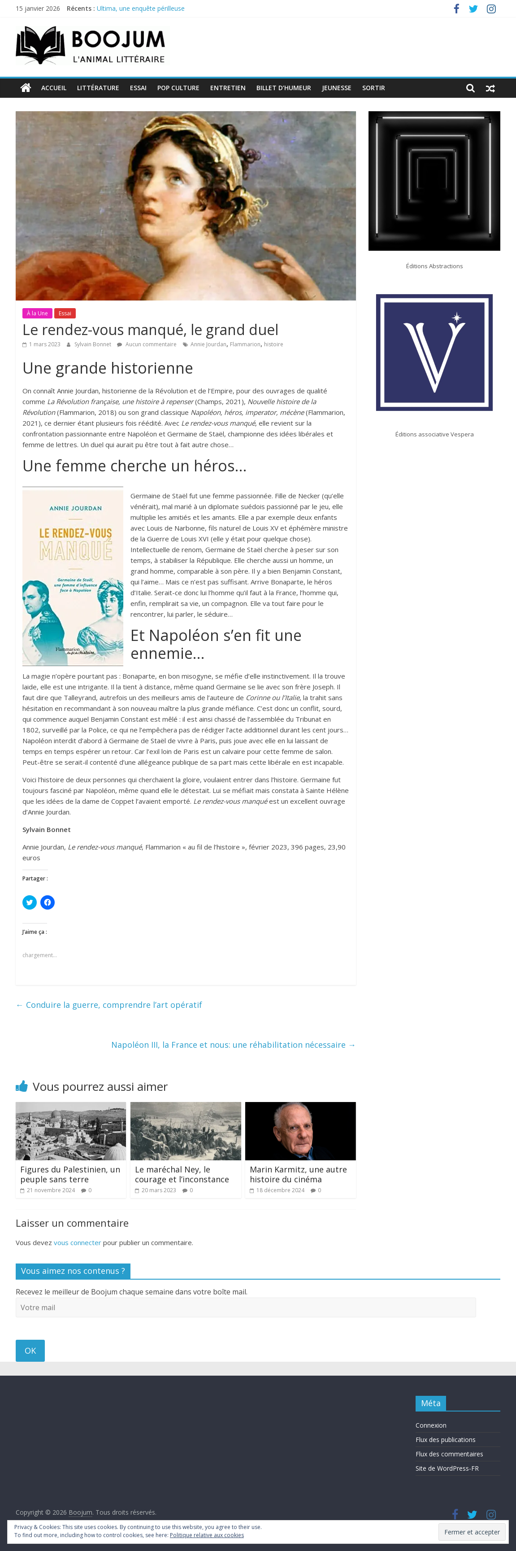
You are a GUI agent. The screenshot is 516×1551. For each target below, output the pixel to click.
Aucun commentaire (147, 344)
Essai (138, 87)
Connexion (431, 1425)
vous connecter (77, 1242)
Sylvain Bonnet (93, 344)
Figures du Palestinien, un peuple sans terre (70, 1174)
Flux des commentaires (449, 1454)
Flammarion (245, 344)
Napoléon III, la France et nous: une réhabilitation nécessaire (233, 1044)
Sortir (373, 87)
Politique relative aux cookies (207, 1535)
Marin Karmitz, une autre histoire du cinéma (298, 1174)
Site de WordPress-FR (447, 1468)
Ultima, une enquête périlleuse (141, 8)
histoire (273, 344)
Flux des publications (446, 1439)
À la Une (37, 313)
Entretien (228, 87)
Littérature (98, 87)
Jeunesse (336, 87)
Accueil (53, 87)
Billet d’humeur (283, 87)
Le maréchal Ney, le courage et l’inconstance (182, 1174)
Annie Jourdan (208, 344)
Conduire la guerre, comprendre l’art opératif (109, 1004)
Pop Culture (178, 87)
